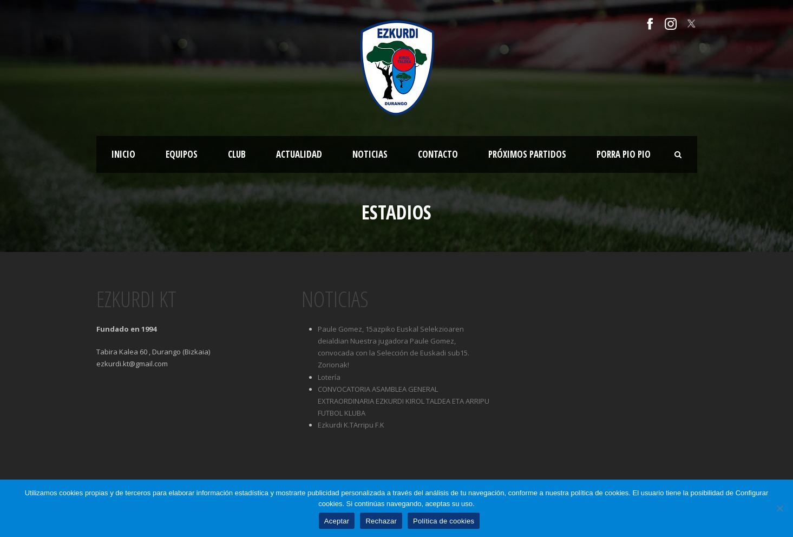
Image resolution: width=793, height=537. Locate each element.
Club (237, 154)
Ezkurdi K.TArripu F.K (351, 425)
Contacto (438, 154)
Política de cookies (443, 521)
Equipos (182, 154)
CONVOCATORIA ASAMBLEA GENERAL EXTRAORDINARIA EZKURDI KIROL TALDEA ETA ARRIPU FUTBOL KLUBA (403, 401)
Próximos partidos (527, 154)
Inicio (123, 154)
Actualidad (299, 154)
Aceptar (337, 521)
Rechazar (381, 521)
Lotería (329, 377)
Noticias (370, 154)
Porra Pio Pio (624, 154)
